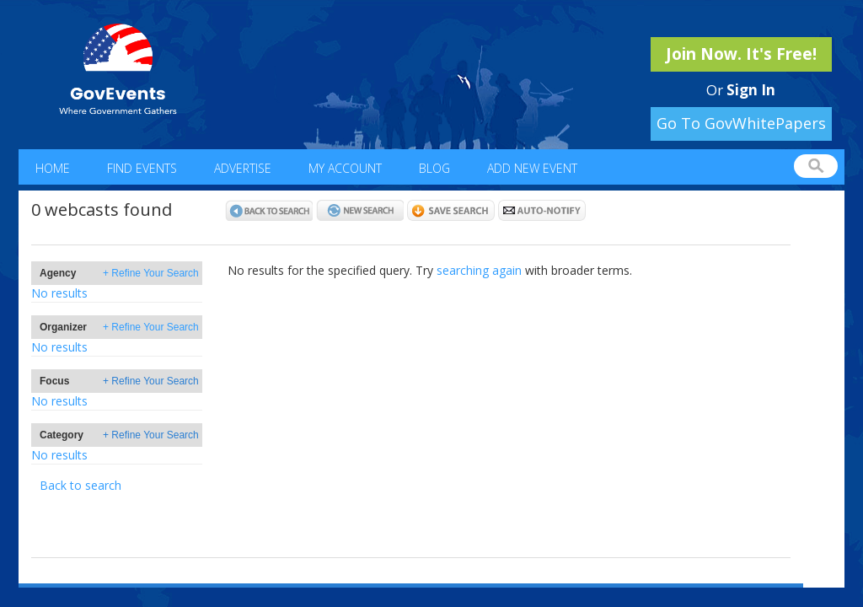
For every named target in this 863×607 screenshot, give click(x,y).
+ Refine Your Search (151, 273)
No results (59, 293)
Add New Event (532, 168)
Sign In (750, 89)
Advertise (242, 168)
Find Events (142, 168)
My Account (345, 168)
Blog (434, 168)
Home (52, 168)
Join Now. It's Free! (741, 54)
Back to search (80, 485)
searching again (479, 270)
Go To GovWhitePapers (741, 123)
